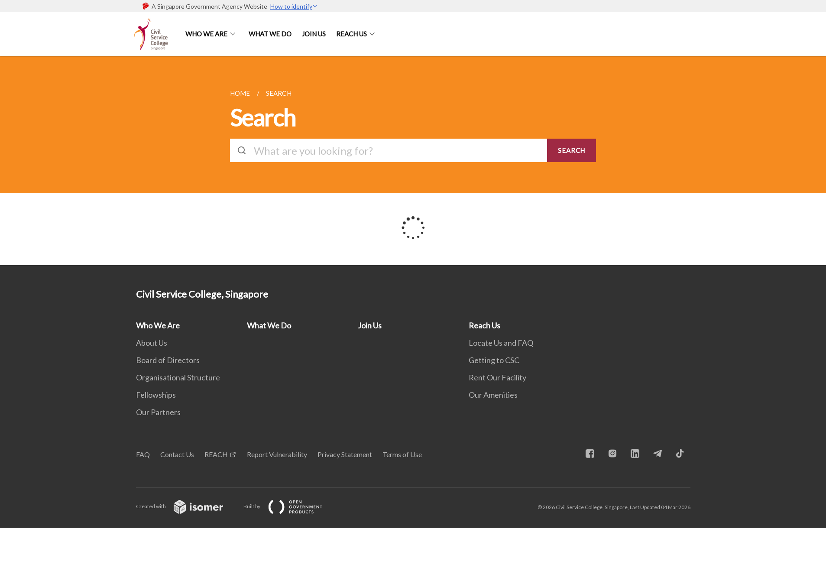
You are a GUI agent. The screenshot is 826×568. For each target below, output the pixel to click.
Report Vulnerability (277, 454)
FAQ (143, 454)
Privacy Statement (344, 454)
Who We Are (206, 34)
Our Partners (158, 412)
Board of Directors (168, 360)
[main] (413, 160)
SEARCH (571, 150)
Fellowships (156, 394)
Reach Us (351, 34)
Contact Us (177, 454)
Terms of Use (402, 454)
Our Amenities (493, 394)
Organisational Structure (178, 377)
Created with (186, 506)
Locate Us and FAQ (501, 342)
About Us (151, 342)
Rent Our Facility (497, 377)
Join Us (314, 34)
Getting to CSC (494, 360)
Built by (289, 506)
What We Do (270, 34)
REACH (216, 454)
